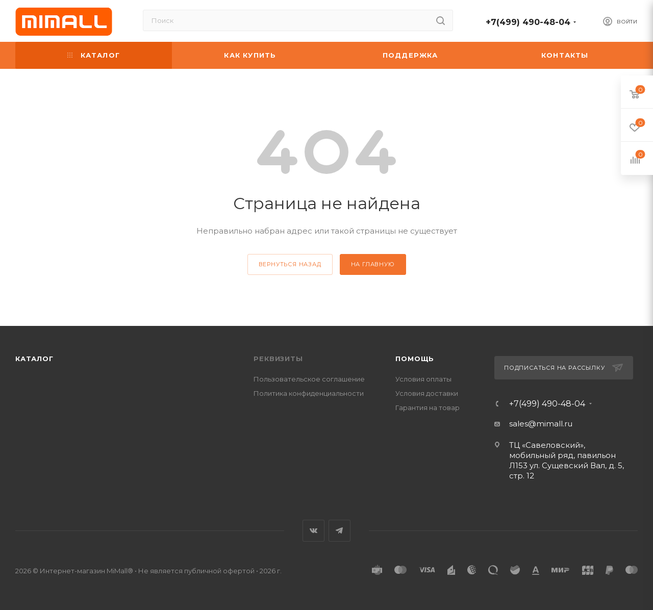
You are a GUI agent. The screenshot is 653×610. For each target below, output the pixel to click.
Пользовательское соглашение (309, 379)
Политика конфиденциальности (309, 393)
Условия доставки (426, 393)
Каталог (34, 358)
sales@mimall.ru (540, 423)
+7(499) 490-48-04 (528, 22)
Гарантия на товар (427, 407)
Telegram (339, 531)
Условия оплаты (423, 379)
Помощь (414, 358)
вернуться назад (290, 264)
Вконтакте (313, 531)
